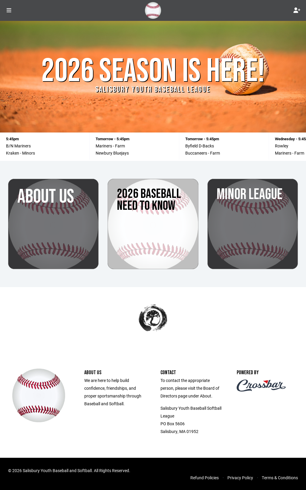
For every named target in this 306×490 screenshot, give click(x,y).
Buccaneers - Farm (202, 153)
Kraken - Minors (20, 153)
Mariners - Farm (110, 146)
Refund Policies (204, 477)
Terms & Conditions (280, 477)
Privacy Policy (240, 477)
